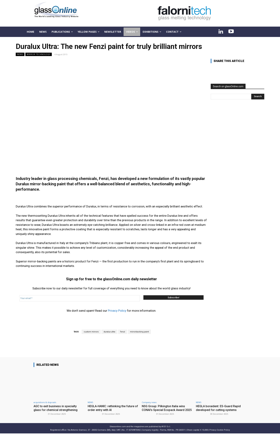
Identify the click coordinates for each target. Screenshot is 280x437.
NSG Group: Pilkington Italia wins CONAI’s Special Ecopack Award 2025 (164, 409)
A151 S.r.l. (166, 430)
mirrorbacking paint (139, 332)
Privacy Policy (117, 310)
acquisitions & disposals (45, 402)
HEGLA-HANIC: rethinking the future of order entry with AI (112, 407)
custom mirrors (91, 332)
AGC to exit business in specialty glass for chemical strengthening (56, 407)
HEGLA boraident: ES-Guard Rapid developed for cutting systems (219, 407)
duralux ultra (109, 332)
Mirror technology (38, 54)
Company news (149, 402)
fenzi (122, 332)
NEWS (20, 54)
